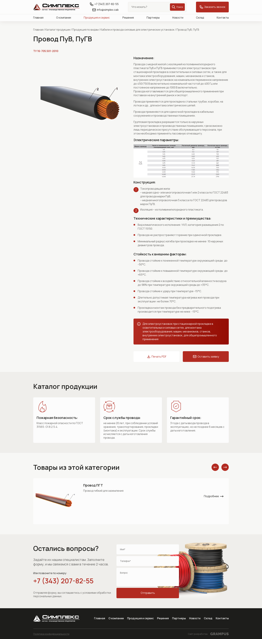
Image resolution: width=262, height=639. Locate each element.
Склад (200, 17)
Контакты (223, 17)
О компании (63, 17)
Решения (128, 17)
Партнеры (153, 17)
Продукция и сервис (97, 17)
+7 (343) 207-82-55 (63, 580)
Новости (177, 17)
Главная (38, 17)
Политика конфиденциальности (51, 633)
